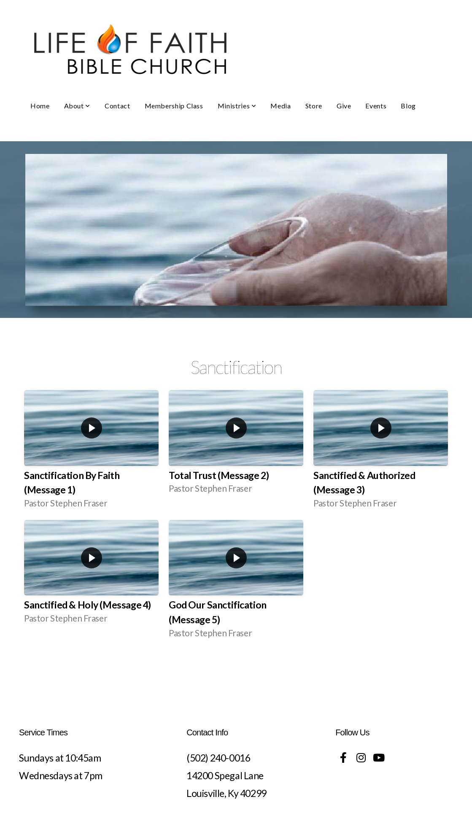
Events (375, 106)
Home (40, 106)
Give (344, 106)
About (77, 106)
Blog (408, 106)
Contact (117, 106)
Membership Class (174, 106)
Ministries (237, 106)
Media (280, 106)
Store (313, 106)
